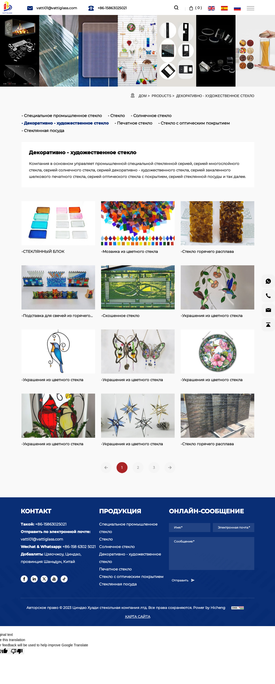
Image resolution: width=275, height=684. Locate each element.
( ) (195, 7)
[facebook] (24, 578)
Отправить (183, 580)
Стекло (117, 115)
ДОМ (143, 96)
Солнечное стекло (152, 115)
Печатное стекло (134, 123)
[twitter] (44, 578)
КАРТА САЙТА (137, 616)
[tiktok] (64, 578)
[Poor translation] (16, 651)
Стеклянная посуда (44, 130)
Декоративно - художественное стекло (215, 96)
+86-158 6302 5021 (79, 546)
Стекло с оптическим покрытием (195, 123)
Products (161, 96)
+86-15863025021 (107, 8)
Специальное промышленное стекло (63, 115)
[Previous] (106, 475)
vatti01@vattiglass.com (52, 8)
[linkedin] (34, 578)
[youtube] (54, 578)
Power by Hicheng (209, 607)
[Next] (169, 475)
